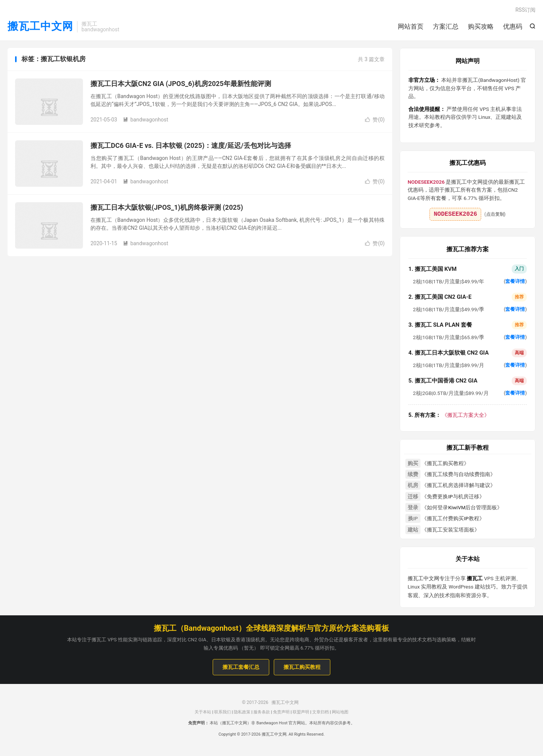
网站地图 (340, 712)
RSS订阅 (525, 10)
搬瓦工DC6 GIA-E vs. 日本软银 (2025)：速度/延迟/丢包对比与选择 (190, 145)
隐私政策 (242, 712)
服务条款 (261, 712)
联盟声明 (301, 712)
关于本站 (203, 712)
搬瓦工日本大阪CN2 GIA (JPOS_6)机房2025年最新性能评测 (180, 84)
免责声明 (281, 712)
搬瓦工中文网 (40, 26)
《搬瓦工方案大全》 (448, 415)
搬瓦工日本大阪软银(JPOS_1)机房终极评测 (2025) (166, 207)
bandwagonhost (145, 120)
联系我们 (222, 712)
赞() (375, 120)
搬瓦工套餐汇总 (240, 667)
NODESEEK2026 (455, 214)
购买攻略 (481, 26)
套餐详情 (515, 281)
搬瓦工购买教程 (302, 667)
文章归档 (320, 712)
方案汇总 (446, 26)
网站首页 (410, 26)
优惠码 (512, 26)
